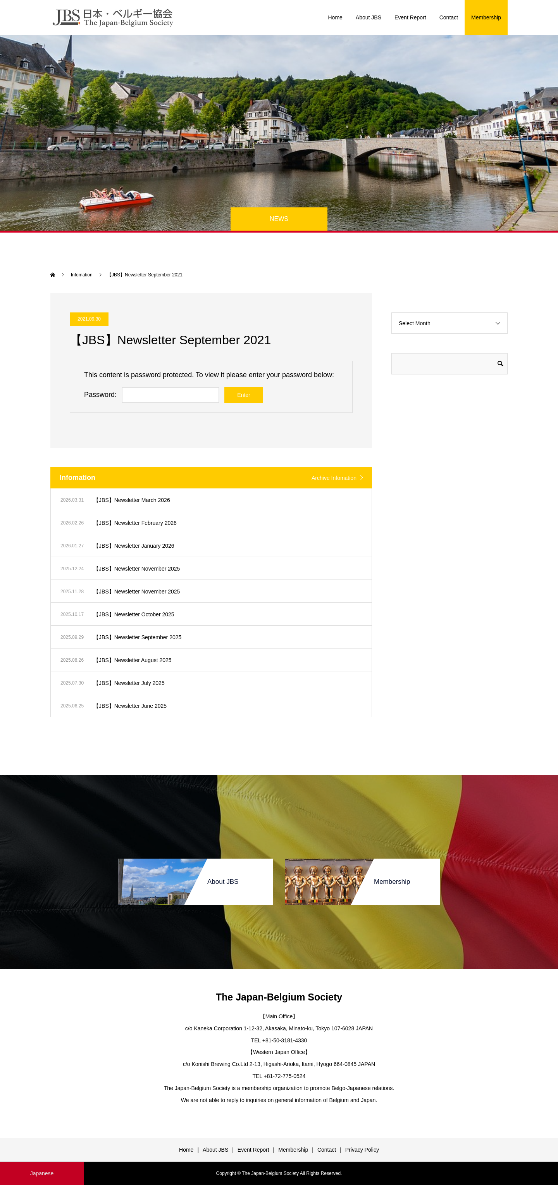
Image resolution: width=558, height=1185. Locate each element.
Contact (448, 17)
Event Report (410, 17)
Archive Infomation (334, 478)
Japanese (42, 1173)
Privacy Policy (362, 1150)
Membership (486, 17)
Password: (100, 394)
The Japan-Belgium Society (279, 997)
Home (335, 17)
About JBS (368, 17)
